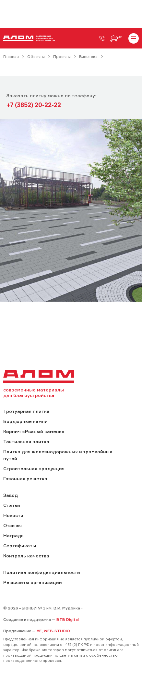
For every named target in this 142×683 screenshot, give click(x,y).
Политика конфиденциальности (41, 572)
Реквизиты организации (32, 582)
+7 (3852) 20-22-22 (33, 104)
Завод (10, 495)
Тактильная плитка (26, 441)
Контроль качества (26, 555)
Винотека (88, 56)
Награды (14, 535)
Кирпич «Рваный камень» (33, 431)
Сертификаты (19, 545)
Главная (11, 56)
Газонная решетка (25, 478)
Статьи (11, 505)
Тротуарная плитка (26, 411)
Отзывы (12, 525)
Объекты (36, 56)
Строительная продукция (34, 468)
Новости (13, 515)
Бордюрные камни (25, 421)
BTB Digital (67, 619)
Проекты (62, 56)
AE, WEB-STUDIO (53, 630)
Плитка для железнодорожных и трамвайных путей (57, 455)
